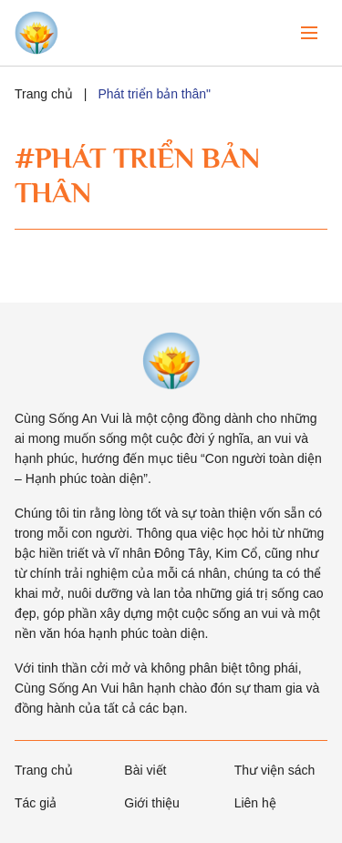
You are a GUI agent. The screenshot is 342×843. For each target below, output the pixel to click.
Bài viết (145, 770)
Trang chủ (44, 94)
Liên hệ (255, 803)
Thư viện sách (275, 770)
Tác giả (36, 803)
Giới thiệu (152, 803)
